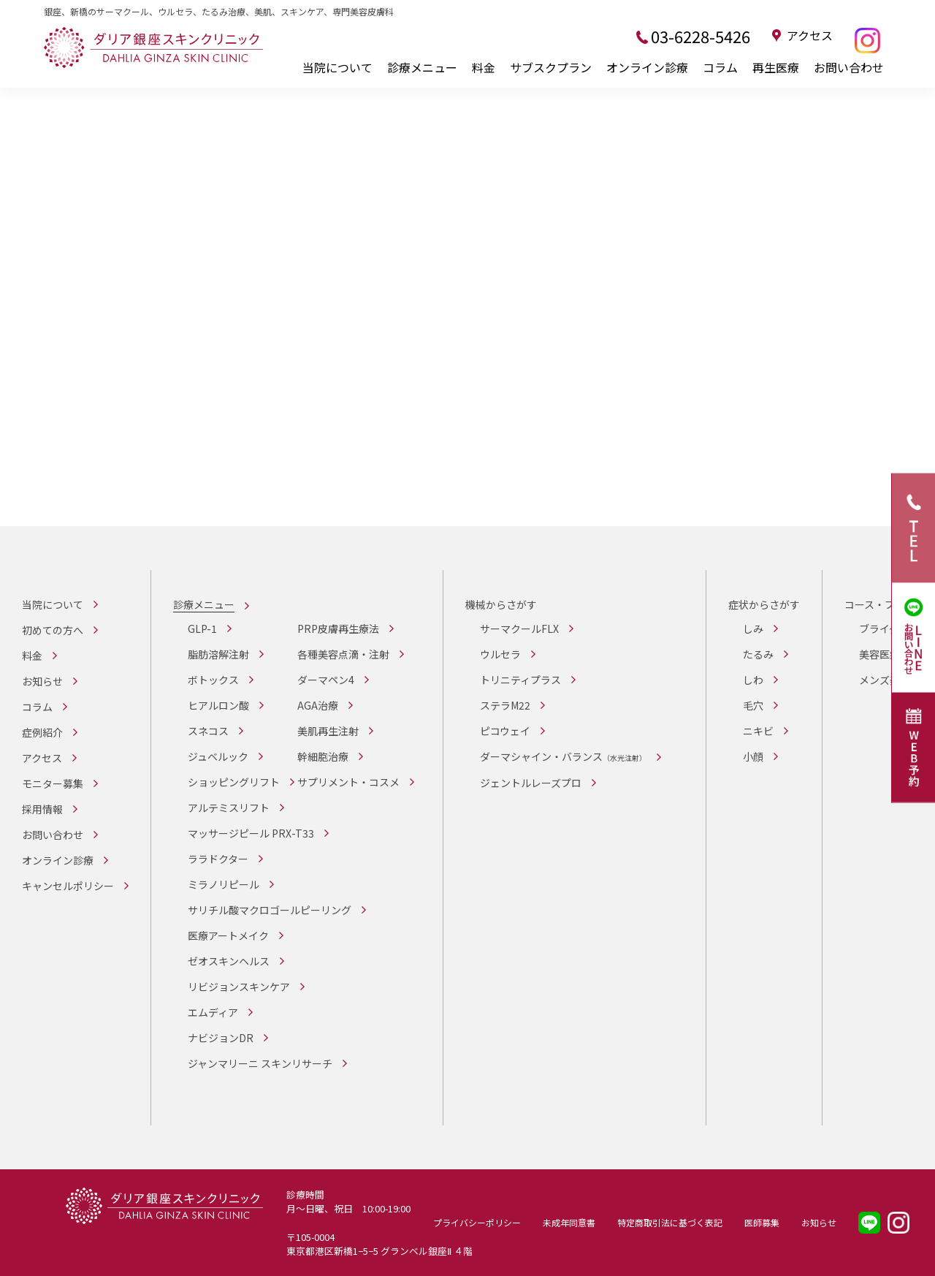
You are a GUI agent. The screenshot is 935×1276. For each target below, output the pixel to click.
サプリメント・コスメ (348, 782)
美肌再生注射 (328, 731)
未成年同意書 (569, 1222)
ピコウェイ (505, 731)
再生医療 (775, 67)
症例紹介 (42, 732)
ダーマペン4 (325, 679)
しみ (753, 628)
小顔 (753, 756)
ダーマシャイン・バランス (563, 756)
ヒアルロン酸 (218, 705)
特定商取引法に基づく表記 (669, 1222)
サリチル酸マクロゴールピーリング (269, 910)
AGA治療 (317, 705)
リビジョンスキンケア (239, 986)
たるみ (758, 654)
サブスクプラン (551, 67)
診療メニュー (422, 67)
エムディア (213, 1012)
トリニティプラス (520, 679)
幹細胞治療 (322, 756)
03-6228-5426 (700, 36)
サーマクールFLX (519, 628)
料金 (483, 67)
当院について (337, 67)
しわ (753, 679)
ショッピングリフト (234, 782)
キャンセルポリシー (68, 885)
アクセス (810, 36)
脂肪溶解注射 (218, 654)
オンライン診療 (647, 67)
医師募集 (761, 1222)
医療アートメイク (228, 935)
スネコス (208, 731)
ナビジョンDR (220, 1037)
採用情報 (42, 809)
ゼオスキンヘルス (229, 961)
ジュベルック (218, 756)
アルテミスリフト (229, 807)
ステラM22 (505, 705)
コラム (720, 67)
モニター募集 (52, 783)
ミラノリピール (223, 884)
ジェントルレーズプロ (530, 782)
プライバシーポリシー (477, 1222)
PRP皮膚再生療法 (338, 628)
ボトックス (213, 679)
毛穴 (753, 705)
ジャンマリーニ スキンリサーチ (260, 1063)
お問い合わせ (849, 67)
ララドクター (218, 858)
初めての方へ (52, 630)
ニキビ (758, 731)
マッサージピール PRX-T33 (251, 833)
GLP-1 (202, 628)
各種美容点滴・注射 (343, 654)
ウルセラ (500, 654)
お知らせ (42, 681)
